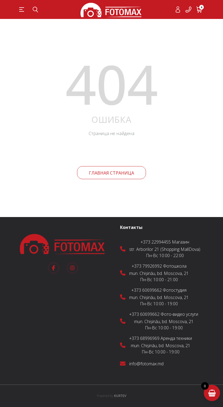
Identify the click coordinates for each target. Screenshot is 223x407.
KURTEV (112, 395)
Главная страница (111, 173)
